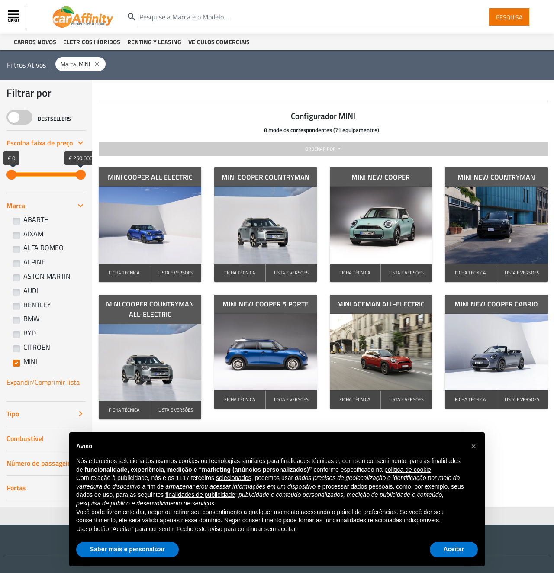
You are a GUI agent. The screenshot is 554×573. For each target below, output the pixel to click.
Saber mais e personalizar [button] (127, 549)
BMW (31, 318)
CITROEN (36, 347)
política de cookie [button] (407, 469)
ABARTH (36, 219)
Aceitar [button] (454, 549)
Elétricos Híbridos (91, 41)
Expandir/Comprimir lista (43, 382)
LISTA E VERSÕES (175, 272)
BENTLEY (37, 304)
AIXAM (33, 233)
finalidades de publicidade (200, 494)
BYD (29, 332)
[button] (473, 446)
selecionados (233, 477)
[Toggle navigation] (14, 17)
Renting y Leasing (154, 41)
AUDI (30, 290)
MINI (30, 361)
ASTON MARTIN (47, 276)
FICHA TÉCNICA (124, 272)
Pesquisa (509, 17)
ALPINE (34, 261)
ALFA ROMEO (43, 247)
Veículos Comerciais (219, 41)
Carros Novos (35, 41)
